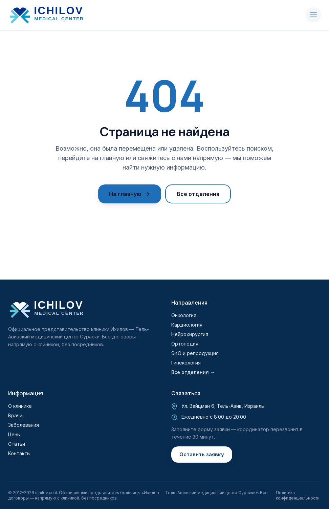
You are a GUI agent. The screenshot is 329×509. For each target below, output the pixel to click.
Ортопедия (184, 344)
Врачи (15, 415)
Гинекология (186, 363)
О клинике (20, 406)
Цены (14, 434)
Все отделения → (193, 372)
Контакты (19, 453)
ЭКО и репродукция (195, 353)
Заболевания (23, 425)
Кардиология (186, 325)
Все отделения (198, 194)
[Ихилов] (51, 15)
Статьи (16, 444)
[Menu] (313, 14)
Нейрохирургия (189, 334)
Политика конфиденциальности (298, 495)
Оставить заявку (201, 454)
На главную (129, 194)
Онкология (183, 315)
